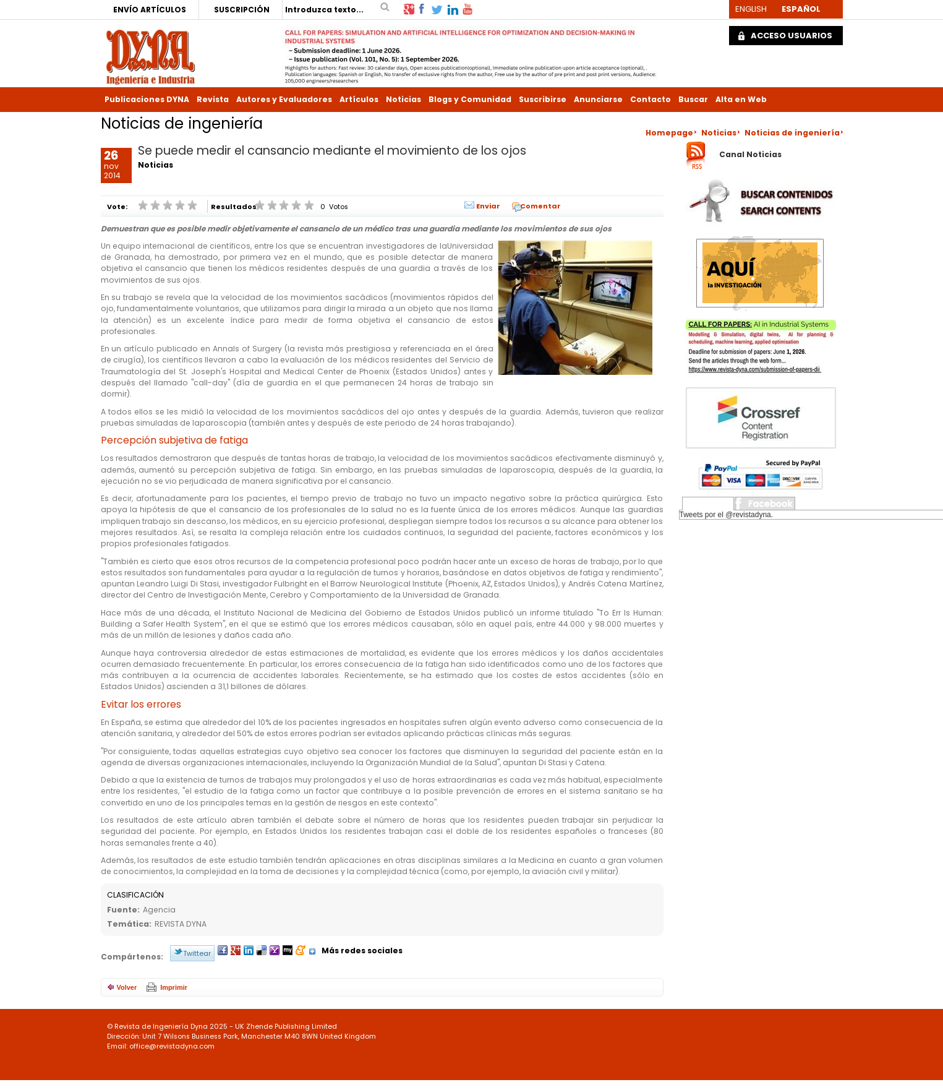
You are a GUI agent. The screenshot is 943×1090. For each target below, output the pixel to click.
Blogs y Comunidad (470, 99)
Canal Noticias (750, 155)
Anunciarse (598, 99)
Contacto (650, 99)
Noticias (403, 99)
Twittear (197, 953)
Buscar (693, 99)
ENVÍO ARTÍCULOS (149, 9)
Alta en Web (741, 99)
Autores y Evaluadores (284, 99)
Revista (213, 99)
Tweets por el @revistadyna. (727, 514)
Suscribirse (542, 99)
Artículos (358, 99)
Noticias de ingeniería (792, 132)
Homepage (669, 132)
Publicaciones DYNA (147, 99)
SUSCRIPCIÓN (242, 9)
